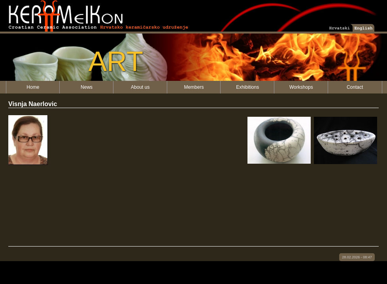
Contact (355, 87)
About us (140, 87)
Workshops (301, 87)
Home (32, 87)
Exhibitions (247, 87)
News (87, 87)
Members (194, 87)
